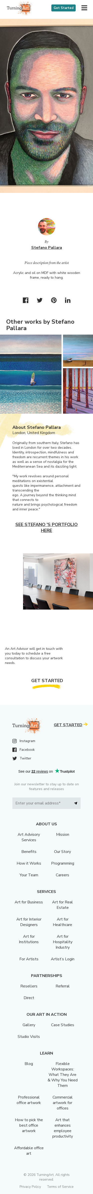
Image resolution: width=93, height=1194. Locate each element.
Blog (29, 1063)
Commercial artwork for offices (63, 1103)
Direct (29, 998)
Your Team (29, 875)
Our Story (62, 851)
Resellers (28, 986)
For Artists (28, 959)
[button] (84, 8)
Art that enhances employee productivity (62, 1128)
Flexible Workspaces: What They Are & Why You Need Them (63, 1074)
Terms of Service (60, 1186)
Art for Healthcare (62, 922)
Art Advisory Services (29, 837)
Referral (63, 986)
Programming (62, 863)
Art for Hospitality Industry (62, 942)
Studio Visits (29, 1036)
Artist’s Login (62, 959)
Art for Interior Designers (28, 922)
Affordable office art (29, 1150)
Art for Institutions (29, 939)
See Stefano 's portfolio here (46, 527)
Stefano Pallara (46, 247)
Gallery (29, 1025)
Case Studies (62, 1025)
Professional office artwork (29, 1100)
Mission (62, 834)
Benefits (28, 851)
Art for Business (29, 902)
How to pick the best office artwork (29, 1125)
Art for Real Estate (62, 904)
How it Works (29, 863)
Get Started (63, 8)
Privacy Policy (30, 1186)
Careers (62, 875)
